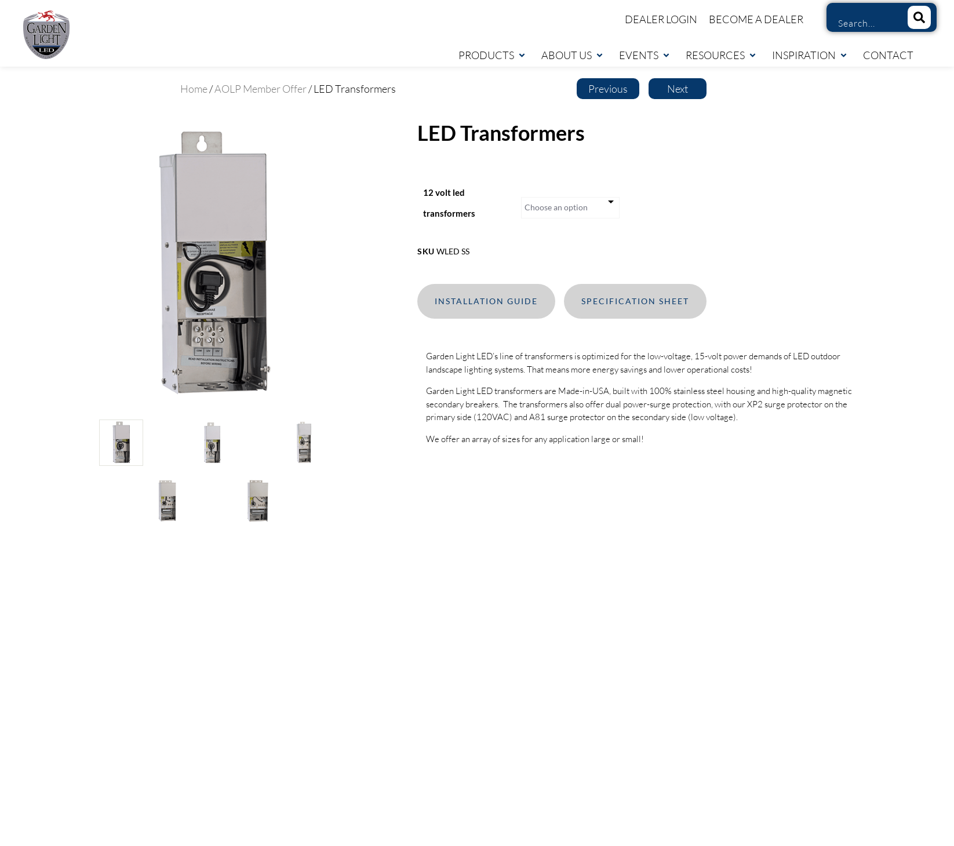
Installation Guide (486, 301)
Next (677, 88)
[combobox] (863, 23)
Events (645, 55)
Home (193, 88)
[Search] (919, 17)
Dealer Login (661, 19)
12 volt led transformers (449, 202)
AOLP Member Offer (260, 88)
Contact (888, 55)
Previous (608, 88)
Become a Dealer (756, 19)
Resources (721, 55)
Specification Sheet (635, 301)
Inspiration (810, 55)
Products (492, 55)
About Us (572, 55)
